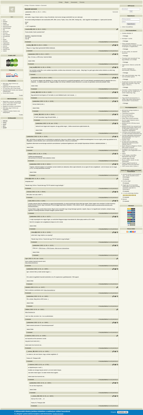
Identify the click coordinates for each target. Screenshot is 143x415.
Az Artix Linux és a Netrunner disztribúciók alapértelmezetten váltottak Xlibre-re (130, 143)
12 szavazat (126, 197)
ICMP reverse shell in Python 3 (130, 166)
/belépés (5, 21)
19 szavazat (126, 179)
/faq (4, 29)
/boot (4, 20)
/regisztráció (6, 43)
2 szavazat (29, 150)
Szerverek (43, 5)
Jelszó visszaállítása (127, 27)
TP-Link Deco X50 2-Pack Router (11, 88)
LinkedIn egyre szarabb (128, 158)
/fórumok (5, 33)
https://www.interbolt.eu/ (31, 262)
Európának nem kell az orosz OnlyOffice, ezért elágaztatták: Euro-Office (131, 150)
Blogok (67, 2)
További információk (58, 414)
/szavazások (6, 44)
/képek (4, 39)
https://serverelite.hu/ (49, 290)
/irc (3, 38)
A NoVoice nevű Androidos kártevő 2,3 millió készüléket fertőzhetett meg (132, 132)
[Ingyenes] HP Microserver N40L (11, 86)
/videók (5, 51)
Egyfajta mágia (126, 139)
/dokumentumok (7, 26)
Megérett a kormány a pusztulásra (12, 106)
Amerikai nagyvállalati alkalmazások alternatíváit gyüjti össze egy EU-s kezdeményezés (131, 137)
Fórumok (82, 2)
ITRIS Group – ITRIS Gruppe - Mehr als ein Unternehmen (54, 248)
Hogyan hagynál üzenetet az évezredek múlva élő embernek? (130, 163)
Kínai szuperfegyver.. (127, 115)
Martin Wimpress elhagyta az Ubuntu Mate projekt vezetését (132, 146)
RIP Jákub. (28, 37)
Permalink (117, 29)
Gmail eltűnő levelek (8, 93)
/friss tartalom (6, 34)
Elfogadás (113, 412)
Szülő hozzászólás (115, 45)
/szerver (5, 46)
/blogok (5, 23)
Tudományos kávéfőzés (128, 113)
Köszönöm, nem (122, 412)
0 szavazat (28, 42)
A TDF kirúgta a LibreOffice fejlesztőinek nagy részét (129, 156)
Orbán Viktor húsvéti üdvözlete (130, 118)
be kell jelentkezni (113, 42)
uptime (124, 153)
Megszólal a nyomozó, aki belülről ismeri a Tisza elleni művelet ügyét (12, 102)
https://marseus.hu (30, 312)
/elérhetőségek (7, 28)
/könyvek (5, 41)
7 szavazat (32, 74)
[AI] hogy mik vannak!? (128, 116)
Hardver (38, 5)
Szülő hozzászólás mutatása (117, 45)
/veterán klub (6, 49)
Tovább (21, 95)
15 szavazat (126, 183)
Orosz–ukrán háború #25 (9, 104)
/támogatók (6, 48)
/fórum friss (6, 31)
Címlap (60, 2)
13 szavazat (126, 191)
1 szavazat (29, 51)
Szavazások (74, 2)
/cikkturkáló (6, 25)
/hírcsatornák (6, 36)
